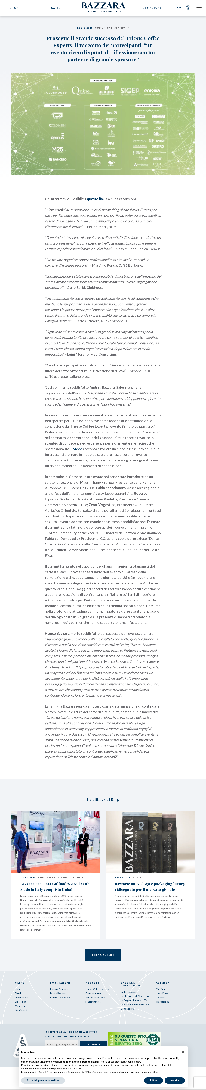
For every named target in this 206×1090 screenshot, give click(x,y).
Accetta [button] (174, 1080)
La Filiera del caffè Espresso (135, 997)
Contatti (160, 998)
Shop (14, 8)
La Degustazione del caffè (134, 1001)
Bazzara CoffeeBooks (132, 985)
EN (178, 8)
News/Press (162, 994)
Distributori (21, 1011)
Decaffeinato (21, 998)
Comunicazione (93, 994)
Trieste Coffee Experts (97, 990)
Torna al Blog (103, 955)
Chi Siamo (161, 990)
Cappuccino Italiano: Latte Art (136, 1005)
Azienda (163, 983)
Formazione (150, 8)
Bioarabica (20, 1002)
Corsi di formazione (60, 998)
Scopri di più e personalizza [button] (43, 1080)
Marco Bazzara (58, 994)
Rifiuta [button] (154, 1080)
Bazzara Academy (59, 990)
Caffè (55, 8)
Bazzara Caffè (103, 8)
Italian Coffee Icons (95, 998)
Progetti (93, 983)
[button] (183, 1052)
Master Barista (93, 1002)
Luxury (18, 990)
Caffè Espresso (128, 992)
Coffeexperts (127, 1009)
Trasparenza (162, 1002)
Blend (18, 994)
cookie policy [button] (133, 1061)
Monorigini (20, 1006)
